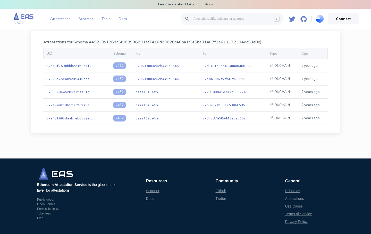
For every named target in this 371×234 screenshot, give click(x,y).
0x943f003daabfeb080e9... (71, 118)
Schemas (86, 18)
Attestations (60, 18)
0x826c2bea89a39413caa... (71, 79)
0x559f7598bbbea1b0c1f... (71, 65)
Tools (106, 18)
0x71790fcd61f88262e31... (71, 105)
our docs (205, 4)
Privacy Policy (296, 222)
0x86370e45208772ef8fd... (71, 92)
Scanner (152, 191)
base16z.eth (147, 92)
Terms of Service (298, 214)
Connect (343, 18)
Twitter (221, 198)
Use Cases (294, 206)
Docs (123, 18)
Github (221, 191)
